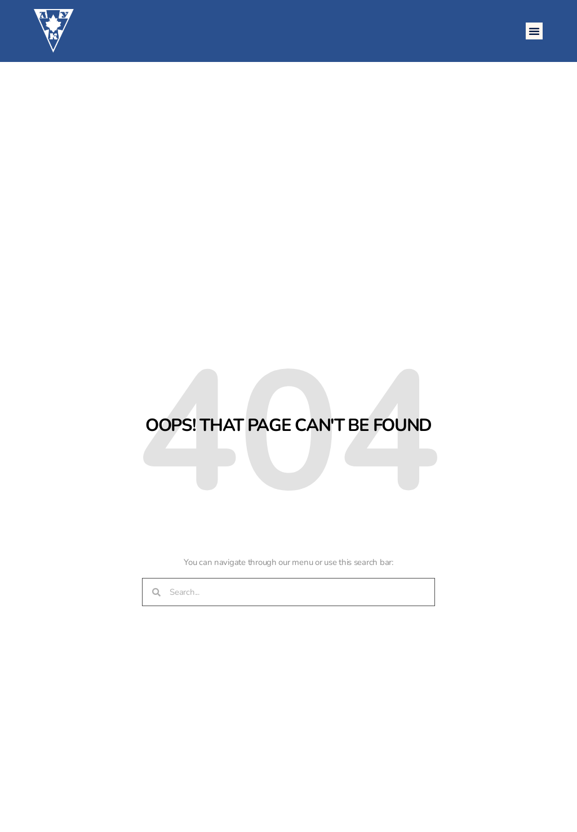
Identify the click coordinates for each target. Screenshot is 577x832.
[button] (534, 31)
